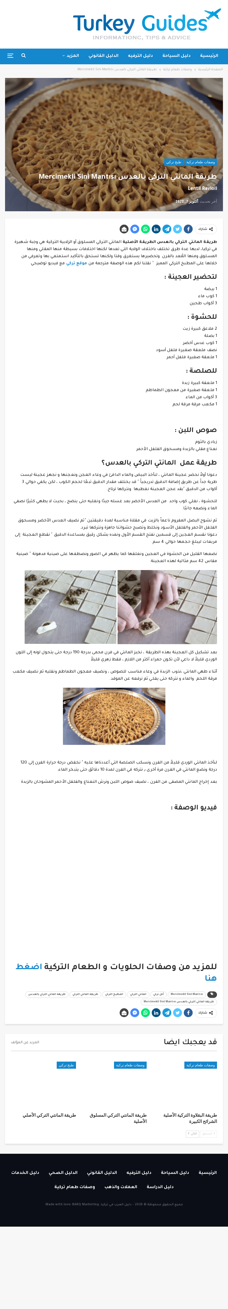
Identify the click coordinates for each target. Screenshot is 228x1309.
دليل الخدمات (25, 1173)
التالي (192, 1134)
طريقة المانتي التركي (85, 994)
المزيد (72, 56)
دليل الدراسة (160, 1187)
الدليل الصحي (63, 1173)
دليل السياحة (176, 56)
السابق (208, 1134)
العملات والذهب (120, 1187)
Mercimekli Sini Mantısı (187, 994)
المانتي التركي (138, 994)
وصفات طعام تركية (200, 162)
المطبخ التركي (114, 994)
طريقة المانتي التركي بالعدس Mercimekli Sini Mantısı (179, 1002)
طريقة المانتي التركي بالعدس (47, 994)
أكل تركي (158, 994)
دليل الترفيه (140, 56)
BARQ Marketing (85, 1204)
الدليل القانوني (103, 56)
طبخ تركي (173, 162)
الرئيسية (209, 56)
